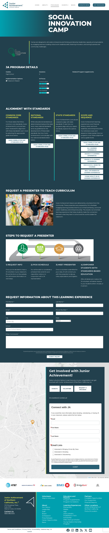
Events (64, 5)
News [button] (44, 522)
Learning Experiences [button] (72, 505)
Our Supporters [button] (90, 500)
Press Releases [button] (47, 518)
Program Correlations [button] (70, 502)
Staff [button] (43, 511)
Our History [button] (46, 507)
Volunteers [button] (46, 496)
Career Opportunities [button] (49, 520)
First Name (10, 302)
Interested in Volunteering (62, 454)
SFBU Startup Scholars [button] (71, 520)
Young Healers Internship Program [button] (72, 523)
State (57, 318)
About (44, 5)
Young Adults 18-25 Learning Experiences (92, 177)
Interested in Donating (61, 452)
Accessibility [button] (36, 529)
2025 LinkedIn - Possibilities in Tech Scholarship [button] (70, 515)
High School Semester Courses (92, 166)
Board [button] (44, 514)
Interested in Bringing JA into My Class (66, 449)
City (7, 318)
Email (8, 310)
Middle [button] (65, 509)
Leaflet (89, 477)
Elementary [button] (67, 507)
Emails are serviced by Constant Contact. (63, 462)
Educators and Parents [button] (69, 497)
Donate (55, 388)
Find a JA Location (91, 511)
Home (37, 5)
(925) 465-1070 (9, 513)
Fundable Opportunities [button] (93, 498)
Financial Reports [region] (91, 502)
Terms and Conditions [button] (14, 529)
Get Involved (99, 5)
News (73, 5)
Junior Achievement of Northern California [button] (93, 508)
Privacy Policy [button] (26, 529)
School (8, 326)
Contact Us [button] (9, 511)
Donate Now (84, 5)
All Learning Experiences (92, 149)
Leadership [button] (46, 509)
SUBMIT (75, 467)
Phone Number (61, 310)
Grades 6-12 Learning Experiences (92, 160)
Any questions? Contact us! (58, 398)
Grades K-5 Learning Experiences (92, 154)
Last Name (60, 302)
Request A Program (83, 388)
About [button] (44, 505)
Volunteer (67, 388)
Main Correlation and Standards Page (17, 141)
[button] (47, 5)
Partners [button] (88, 496)
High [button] (65, 511)
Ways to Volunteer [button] (48, 498)
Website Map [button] (45, 529)
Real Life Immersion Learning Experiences (92, 171)
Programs (55, 5)
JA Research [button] (46, 516)
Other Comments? (12, 334)
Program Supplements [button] (71, 500)
